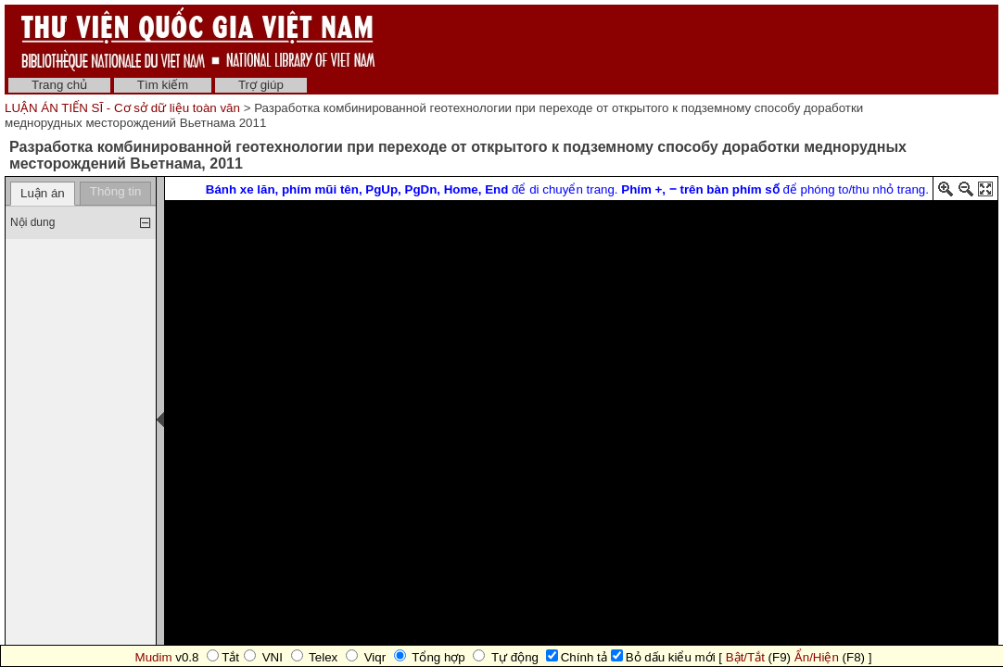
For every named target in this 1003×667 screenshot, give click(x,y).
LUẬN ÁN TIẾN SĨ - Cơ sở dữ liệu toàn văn (124, 108)
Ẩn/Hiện (816, 657)
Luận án (42, 193)
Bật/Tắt (745, 657)
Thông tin (116, 191)
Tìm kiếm (162, 85)
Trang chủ (59, 85)
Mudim (153, 657)
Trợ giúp (261, 85)
